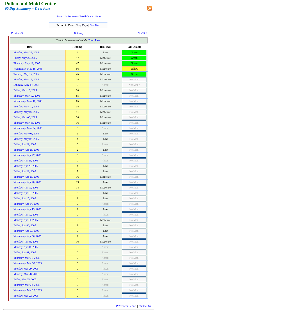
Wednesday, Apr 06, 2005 (27, 236)
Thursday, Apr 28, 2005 (26, 149)
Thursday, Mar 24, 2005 (27, 284)
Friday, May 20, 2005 (25, 57)
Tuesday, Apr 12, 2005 (26, 214)
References (122, 306)
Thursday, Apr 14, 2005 (26, 203)
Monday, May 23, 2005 (26, 52)
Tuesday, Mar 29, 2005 (26, 268)
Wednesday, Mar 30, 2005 (28, 263)
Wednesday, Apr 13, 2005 (27, 209)
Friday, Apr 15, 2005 (25, 198)
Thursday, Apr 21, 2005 (26, 176)
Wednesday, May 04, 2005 (28, 128)
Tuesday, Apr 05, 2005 (26, 241)
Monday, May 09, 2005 (26, 111)
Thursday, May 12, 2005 (27, 95)
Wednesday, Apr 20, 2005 (27, 182)
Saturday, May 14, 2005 (26, 84)
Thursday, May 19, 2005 (27, 63)
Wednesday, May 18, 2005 (28, 68)
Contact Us (145, 306)
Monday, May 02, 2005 (26, 139)
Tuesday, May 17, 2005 (26, 74)
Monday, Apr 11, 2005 (26, 220)
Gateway (79, 33)
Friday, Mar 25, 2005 (25, 279)
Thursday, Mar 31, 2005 (27, 257)
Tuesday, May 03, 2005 (26, 133)
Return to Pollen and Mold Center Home (79, 16)
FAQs (133, 306)
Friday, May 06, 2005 (25, 117)
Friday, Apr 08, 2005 (25, 225)
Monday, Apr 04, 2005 (26, 247)
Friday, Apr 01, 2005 (25, 252)
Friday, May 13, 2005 (25, 90)
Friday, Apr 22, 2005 (25, 171)
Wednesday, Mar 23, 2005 (28, 290)
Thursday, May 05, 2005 (27, 122)
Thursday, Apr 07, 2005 (26, 230)
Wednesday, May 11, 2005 (28, 101)
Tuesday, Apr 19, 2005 (26, 187)
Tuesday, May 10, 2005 (26, 106)
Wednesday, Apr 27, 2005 (27, 155)
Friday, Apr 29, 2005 (25, 144)
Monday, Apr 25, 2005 (26, 166)
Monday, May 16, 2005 (26, 79)
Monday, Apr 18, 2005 (26, 193)
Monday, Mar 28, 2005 (26, 274)
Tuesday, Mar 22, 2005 (26, 295)
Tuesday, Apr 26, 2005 (26, 160)
